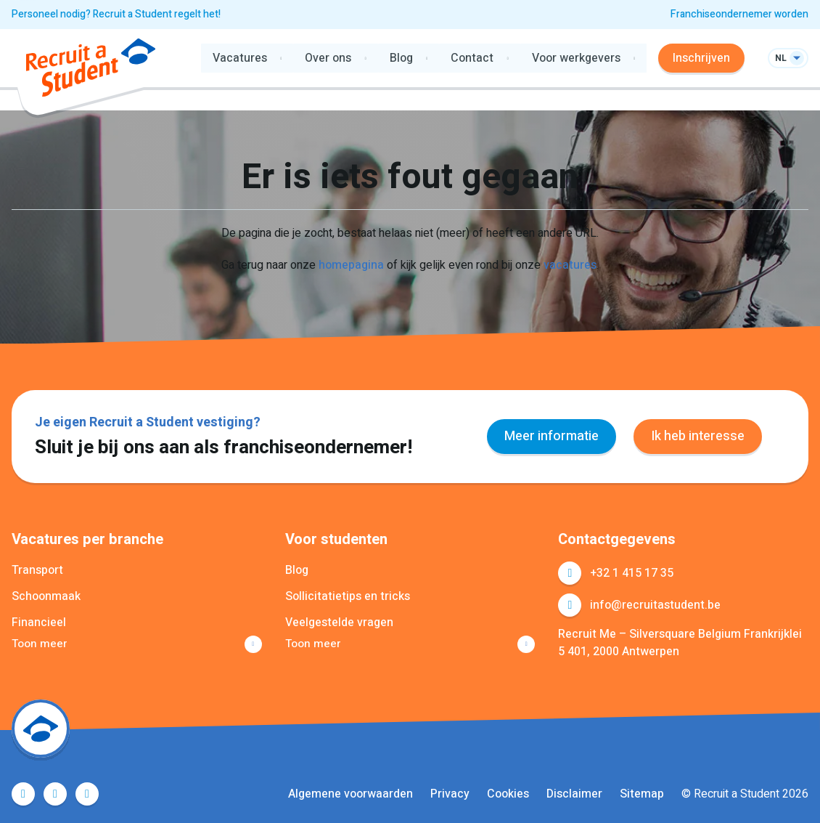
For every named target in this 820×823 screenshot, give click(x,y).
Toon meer (40, 644)
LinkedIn (55, 794)
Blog (296, 570)
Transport (37, 570)
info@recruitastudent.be (655, 605)
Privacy (450, 794)
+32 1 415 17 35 (631, 573)
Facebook (23, 794)
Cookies (508, 794)
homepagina (351, 265)
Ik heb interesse (698, 436)
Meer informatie (551, 436)
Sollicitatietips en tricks (347, 596)
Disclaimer (574, 794)
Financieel (39, 622)
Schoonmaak (46, 596)
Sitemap (642, 794)
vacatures (570, 265)
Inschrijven (701, 58)
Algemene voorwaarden (350, 794)
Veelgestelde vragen (339, 622)
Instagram (87, 794)
